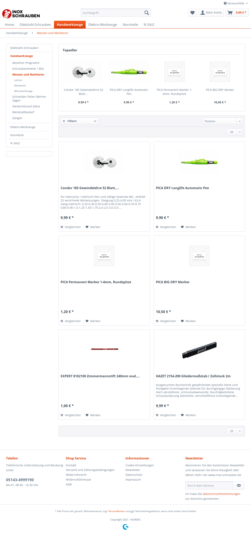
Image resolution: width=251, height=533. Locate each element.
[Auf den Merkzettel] (93, 227)
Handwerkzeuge (21, 56)
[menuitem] (116, 15)
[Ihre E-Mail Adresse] (209, 485)
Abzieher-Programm (25, 63)
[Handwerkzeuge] (70, 24)
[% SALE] (149, 24)
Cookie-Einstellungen (140, 465)
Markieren (20, 85)
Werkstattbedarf (23, 112)
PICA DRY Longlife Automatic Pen (129, 92)
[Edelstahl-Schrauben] (35, 24)
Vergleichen (71, 227)
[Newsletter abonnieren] (239, 485)
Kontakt (71, 465)
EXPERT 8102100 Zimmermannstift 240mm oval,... (100, 376)
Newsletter (133, 470)
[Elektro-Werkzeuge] (103, 24)
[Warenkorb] (237, 13)
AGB (69, 484)
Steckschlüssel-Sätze (26, 106)
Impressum (133, 479)
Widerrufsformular (78, 479)
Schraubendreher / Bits (28, 69)
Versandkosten (116, 511)
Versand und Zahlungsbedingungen (90, 470)
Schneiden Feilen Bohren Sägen (29, 98)
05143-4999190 (20, 479)
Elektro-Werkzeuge (22, 127)
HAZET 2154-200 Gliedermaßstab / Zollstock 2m (193, 376)
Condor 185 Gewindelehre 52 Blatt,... (83, 92)
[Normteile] (130, 24)
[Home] (9, 24)
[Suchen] (146, 13)
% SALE (15, 143)
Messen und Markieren (28, 74)
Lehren (18, 80)
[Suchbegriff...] (116, 13)
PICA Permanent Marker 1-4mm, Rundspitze (174, 92)
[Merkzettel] (192, 13)
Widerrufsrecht (76, 475)
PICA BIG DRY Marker (220, 90)
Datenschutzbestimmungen (221, 494)
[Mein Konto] (211, 13)
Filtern (70, 121)
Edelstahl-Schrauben (24, 48)
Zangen (17, 118)
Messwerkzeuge (23, 91)
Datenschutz (134, 475)
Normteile (17, 135)
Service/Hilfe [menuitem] (234, 3)
